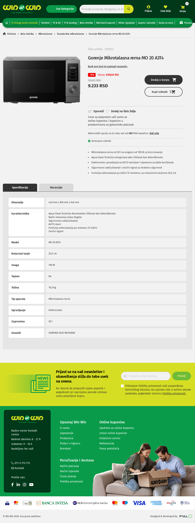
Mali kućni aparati (105, 23)
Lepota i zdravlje (146, 23)
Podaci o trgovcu (70, 443)
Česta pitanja (68, 476)
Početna (11, 34)
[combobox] (106, 9)
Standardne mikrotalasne (70, 34)
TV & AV (57, 23)
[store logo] (22, 9)
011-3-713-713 (20, 463)
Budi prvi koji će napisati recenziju (107, 66)
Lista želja (165, 11)
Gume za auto (166, 23)
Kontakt (17, 468)
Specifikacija (20, 187)
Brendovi (65, 448)
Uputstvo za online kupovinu (116, 428)
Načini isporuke (69, 471)
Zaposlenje (66, 433)
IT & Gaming (70, 23)
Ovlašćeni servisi (109, 438)
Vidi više (154, 133)
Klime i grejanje (126, 23)
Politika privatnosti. (174, 393)
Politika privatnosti (71, 481)
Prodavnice (67, 438)
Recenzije (56, 187)
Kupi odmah (163, 92)
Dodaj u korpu (163, 80)
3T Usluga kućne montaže (24, 23)
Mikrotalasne (45, 34)
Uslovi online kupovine (113, 433)
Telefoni (45, 23)
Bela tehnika (86, 23)
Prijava (148, 11)
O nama (65, 428)
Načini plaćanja (69, 466)
